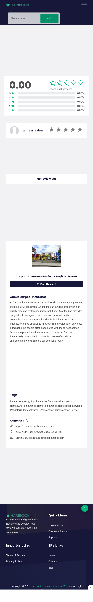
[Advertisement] (46, 47)
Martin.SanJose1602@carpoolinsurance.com (40, 437)
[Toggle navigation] (84, 5)
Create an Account (58, 531)
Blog (50, 567)
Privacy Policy (14, 561)
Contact (52, 561)
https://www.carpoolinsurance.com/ (35, 426)
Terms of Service (15, 555)
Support (52, 537)
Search (49, 19)
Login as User (56, 525)
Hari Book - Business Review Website (52, 586)
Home (51, 555)
